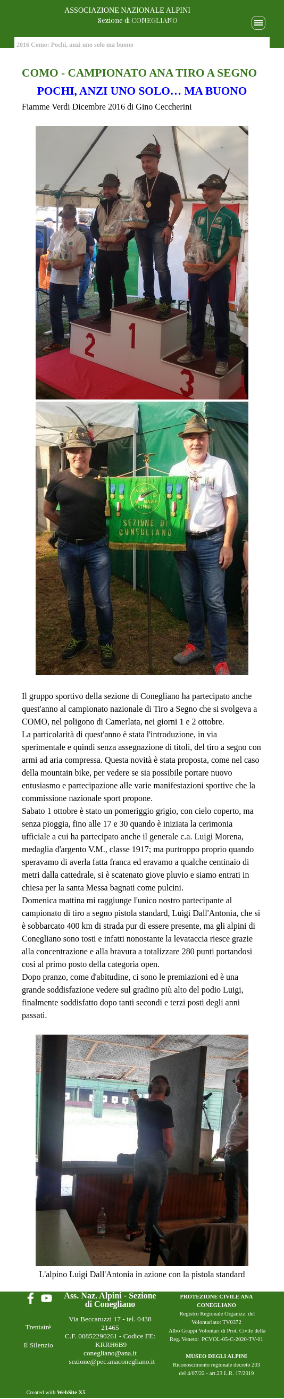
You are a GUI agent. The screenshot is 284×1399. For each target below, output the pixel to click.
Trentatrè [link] (38, 1327)
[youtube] (46, 1298)
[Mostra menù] (258, 23)
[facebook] (30, 1298)
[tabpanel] (142, 672)
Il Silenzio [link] (38, 1345)
